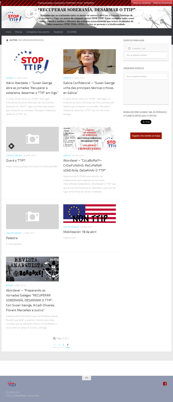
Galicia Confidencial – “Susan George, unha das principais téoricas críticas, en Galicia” (89, 88)
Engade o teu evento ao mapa (146, 135)
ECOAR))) (72, 31)
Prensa (18, 31)
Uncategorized (14, 233)
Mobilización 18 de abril (79, 232)
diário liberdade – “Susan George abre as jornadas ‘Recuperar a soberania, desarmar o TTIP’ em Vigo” (32, 88)
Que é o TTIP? (15, 160)
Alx (37, 395)
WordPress (20, 395)
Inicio (8, 31)
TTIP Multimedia (14, 155)
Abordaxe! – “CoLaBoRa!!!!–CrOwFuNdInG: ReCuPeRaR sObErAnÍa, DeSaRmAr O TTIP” (84, 165)
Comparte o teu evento (37, 31)
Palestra (12, 238)
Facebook (58, 31)
